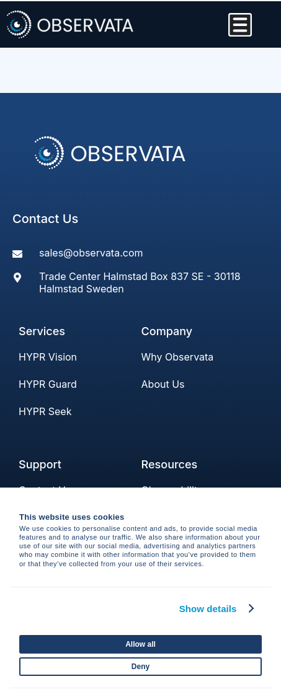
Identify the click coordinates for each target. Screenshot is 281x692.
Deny (140, 666)
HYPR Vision (48, 357)
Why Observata (177, 357)
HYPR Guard (48, 384)
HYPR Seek (45, 411)
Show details (208, 608)
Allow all (140, 644)
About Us (163, 384)
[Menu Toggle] (240, 25)
